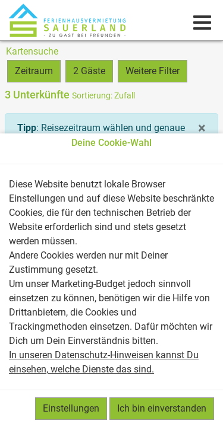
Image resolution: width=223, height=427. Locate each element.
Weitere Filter (152, 71)
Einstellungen (71, 408)
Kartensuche (32, 51)
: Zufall (103, 96)
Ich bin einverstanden (161, 408)
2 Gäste (89, 71)
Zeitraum (34, 71)
